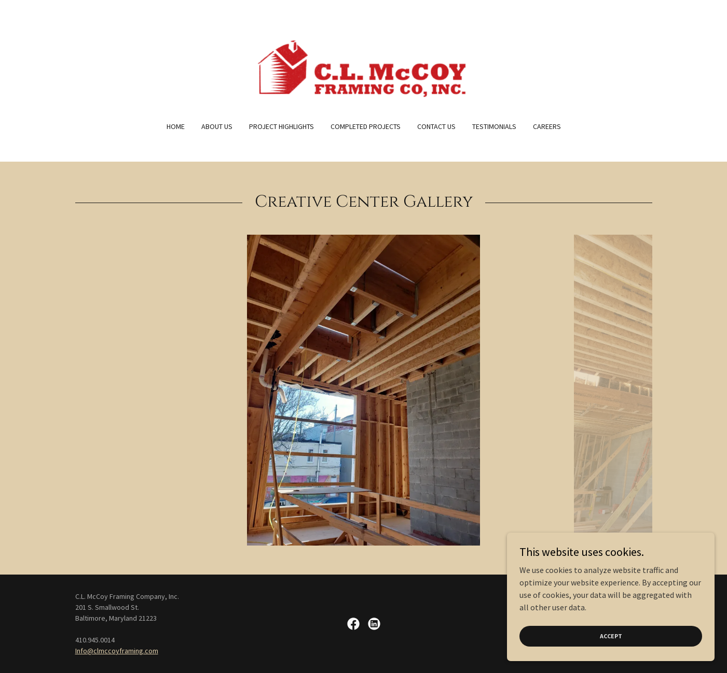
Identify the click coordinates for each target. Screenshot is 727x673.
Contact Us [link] (436, 126)
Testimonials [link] (494, 126)
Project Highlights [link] (281, 126)
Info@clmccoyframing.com (116, 650)
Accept (611, 636)
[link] (363, 67)
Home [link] (176, 126)
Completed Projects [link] (366, 126)
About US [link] (216, 126)
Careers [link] (547, 126)
